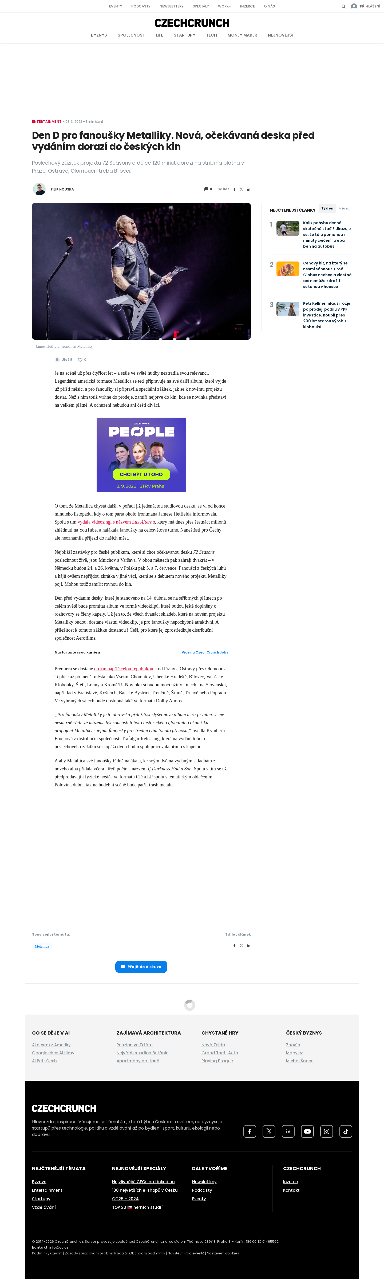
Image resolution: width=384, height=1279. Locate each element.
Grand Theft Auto (219, 1053)
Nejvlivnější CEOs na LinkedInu (143, 1182)
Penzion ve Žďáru (135, 1045)
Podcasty (141, 6)
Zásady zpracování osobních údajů (96, 1253)
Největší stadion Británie (142, 1053)
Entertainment (47, 121)
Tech (211, 35)
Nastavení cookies (223, 1253)
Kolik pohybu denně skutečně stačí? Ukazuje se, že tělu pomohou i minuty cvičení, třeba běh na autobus (327, 234)
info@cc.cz (58, 1247)
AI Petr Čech (44, 1061)
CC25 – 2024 (125, 1199)
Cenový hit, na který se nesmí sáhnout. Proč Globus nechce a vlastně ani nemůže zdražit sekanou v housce (327, 274)
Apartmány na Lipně (138, 1061)
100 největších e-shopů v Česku (145, 1190)
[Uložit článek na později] (64, 359)
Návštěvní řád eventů (186, 1253)
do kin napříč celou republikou (123, 668)
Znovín (293, 1045)
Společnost (131, 35)
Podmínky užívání (47, 1253)
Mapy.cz (294, 1053)
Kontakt (291, 1190)
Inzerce (247, 6)
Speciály (201, 6)
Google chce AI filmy (53, 1053)
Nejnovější (280, 35)
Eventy (115, 6)
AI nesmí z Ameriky (51, 1045)
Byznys (99, 35)
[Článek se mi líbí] (82, 359)
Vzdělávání (44, 1207)
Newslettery (172, 6)
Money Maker (242, 35)
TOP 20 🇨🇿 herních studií (137, 1207)
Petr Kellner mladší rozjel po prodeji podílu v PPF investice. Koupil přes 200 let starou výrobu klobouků (327, 315)
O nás (269, 6)
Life (159, 35)
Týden (327, 208)
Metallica (42, 946)
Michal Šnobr (299, 1061)
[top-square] (141, 454)
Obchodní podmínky (147, 1253)
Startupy (184, 35)
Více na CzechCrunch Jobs (205, 652)
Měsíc (344, 208)
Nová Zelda (213, 1045)
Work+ (224, 6)
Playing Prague (217, 1061)
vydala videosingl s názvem (116, 522)
